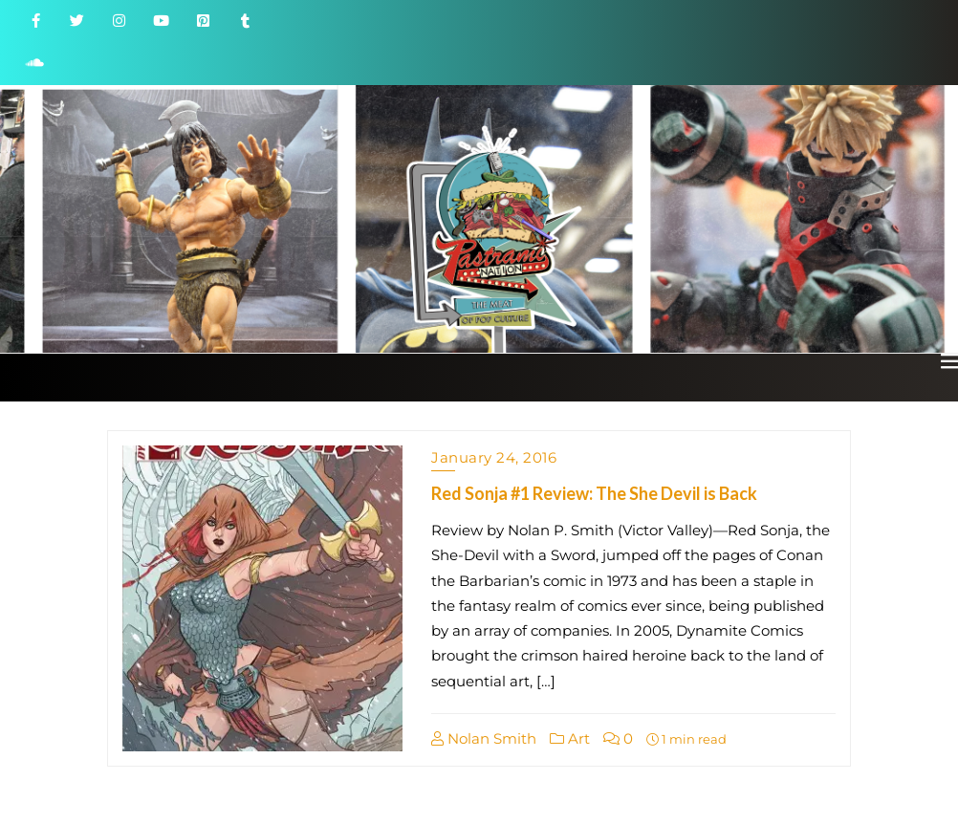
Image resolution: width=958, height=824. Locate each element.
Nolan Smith (483, 738)
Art (570, 738)
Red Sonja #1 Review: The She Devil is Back (594, 493)
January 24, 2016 (493, 457)
